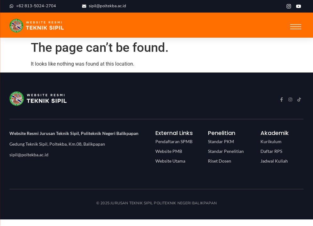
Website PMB (168, 151)
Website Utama (170, 161)
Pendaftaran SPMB (174, 141)
